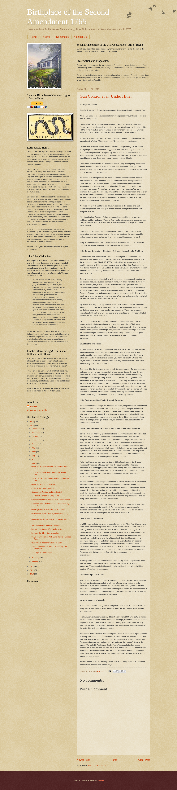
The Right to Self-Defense (41, 553)
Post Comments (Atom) (97, 765)
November (36, 433)
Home (33, 36)
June (34, 452)
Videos (46, 36)
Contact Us (80, 36)
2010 (32, 574)
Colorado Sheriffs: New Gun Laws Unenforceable (50, 500)
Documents (62, 36)
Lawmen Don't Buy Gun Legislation (45, 533)
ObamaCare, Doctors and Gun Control (46, 492)
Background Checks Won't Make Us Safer (48, 529)
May (34, 456)
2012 (32, 566)
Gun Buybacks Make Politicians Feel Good (48, 510)
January (35, 561)
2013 (32, 425)
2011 (32, 570)
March (34, 463)
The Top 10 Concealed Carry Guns (45, 496)
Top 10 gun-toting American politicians (46, 525)
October (35, 436)
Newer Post (83, 760)
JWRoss (33, 406)
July (33, 448)
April (34, 459)
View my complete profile (37, 410)
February (35, 557)
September (36, 440)
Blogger (101, 780)
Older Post (144, 760)
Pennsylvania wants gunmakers (43, 488)
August (35, 444)
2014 (32, 422)
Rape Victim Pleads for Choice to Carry (46, 543)
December (36, 429)
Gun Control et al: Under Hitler (106, 96)
